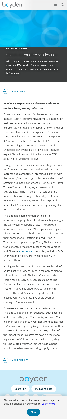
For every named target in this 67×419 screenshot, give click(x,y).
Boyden (12, 5)
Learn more (48, 403)
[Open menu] (55, 4)
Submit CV (20, 388)
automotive (25, 251)
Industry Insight (16, 48)
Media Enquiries (43, 388)
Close (33, 412)
